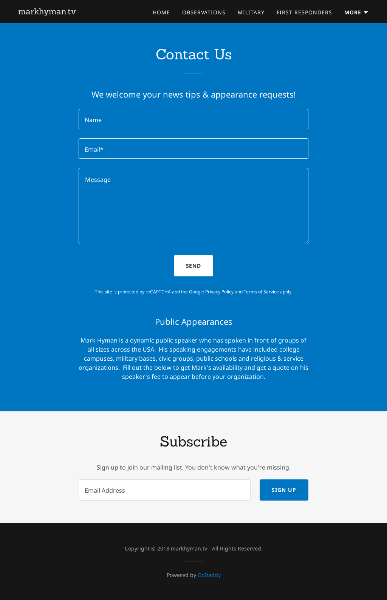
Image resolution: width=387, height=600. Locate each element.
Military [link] (251, 12)
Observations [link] (204, 12)
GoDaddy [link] (209, 574)
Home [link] (161, 12)
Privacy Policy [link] (219, 291)
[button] (356, 12)
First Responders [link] (304, 12)
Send (193, 265)
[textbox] (193, 119)
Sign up (284, 489)
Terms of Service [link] (261, 291)
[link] (47, 12)
